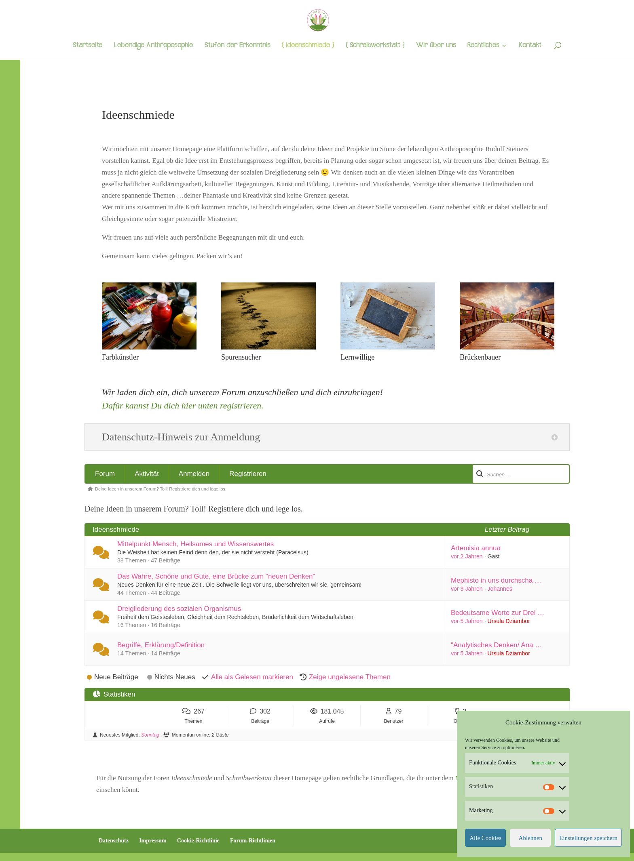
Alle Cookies (485, 838)
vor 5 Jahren (467, 621)
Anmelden (194, 474)
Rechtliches (483, 46)
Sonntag (150, 735)
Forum (105, 474)
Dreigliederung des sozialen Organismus (179, 609)
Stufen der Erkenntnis (237, 46)
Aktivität (147, 474)
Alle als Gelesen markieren (252, 677)
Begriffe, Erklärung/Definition (161, 645)
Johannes (500, 588)
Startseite (87, 46)
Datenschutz (114, 841)
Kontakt (530, 46)
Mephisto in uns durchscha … (496, 580)
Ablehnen (530, 838)
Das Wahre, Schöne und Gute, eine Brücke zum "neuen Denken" (216, 576)
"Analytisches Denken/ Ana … (496, 645)
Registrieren (247, 474)
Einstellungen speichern (588, 838)
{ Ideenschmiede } (308, 46)
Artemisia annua (476, 548)
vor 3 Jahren (467, 588)
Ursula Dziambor (509, 621)
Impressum (152, 841)
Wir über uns (436, 46)
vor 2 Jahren (467, 556)
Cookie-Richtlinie (198, 841)
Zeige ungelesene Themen (350, 677)
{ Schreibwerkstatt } (375, 46)
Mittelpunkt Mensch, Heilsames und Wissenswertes (195, 544)
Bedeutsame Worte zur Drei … (497, 613)
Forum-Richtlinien (252, 841)
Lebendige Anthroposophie (153, 46)
